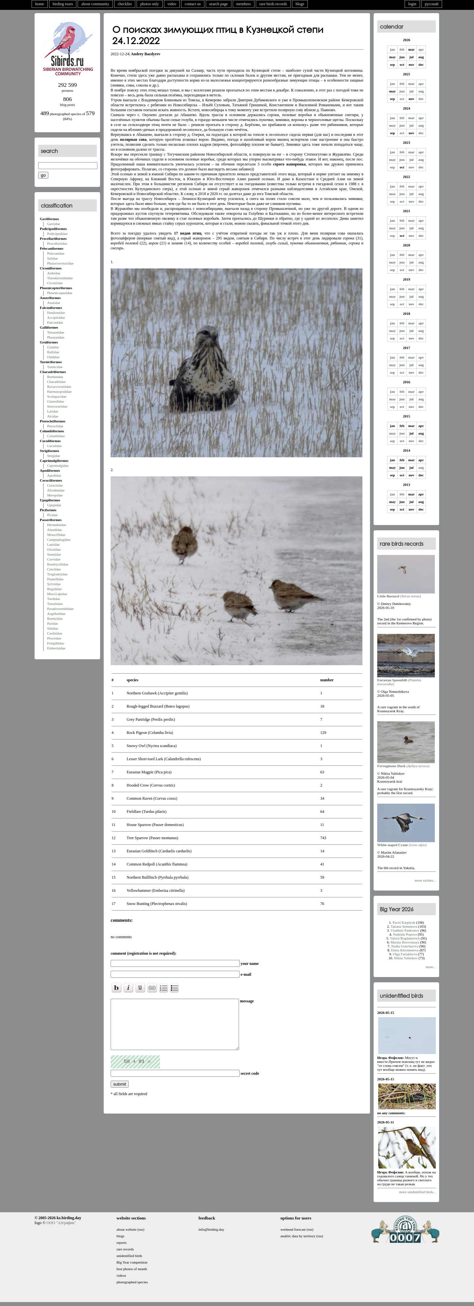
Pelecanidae (56, 253)
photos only (149, 4)
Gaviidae (53, 224)
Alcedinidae (56, 490)
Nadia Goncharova (405, 946)
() (406, 594)
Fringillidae (55, 643)
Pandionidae (56, 312)
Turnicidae (55, 367)
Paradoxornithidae (60, 609)
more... (431, 967)
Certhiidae (54, 633)
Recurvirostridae (59, 387)
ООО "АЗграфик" (61, 1222)
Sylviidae (54, 584)
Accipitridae (56, 317)
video (172, 4)
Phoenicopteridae (59, 293)
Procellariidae (57, 243)
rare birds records (273, 4)
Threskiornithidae (60, 278)
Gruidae (53, 347)
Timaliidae (55, 604)
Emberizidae (56, 648)
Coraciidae (55, 485)
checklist (125, 4)
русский (431, 4)
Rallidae (53, 352)
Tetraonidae (55, 332)
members (243, 4)
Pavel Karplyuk (404, 922)
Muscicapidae (57, 594)
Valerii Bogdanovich (405, 938)
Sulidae (52, 258)
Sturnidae (54, 554)
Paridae (52, 623)
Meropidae (55, 495)
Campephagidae (58, 539)
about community (95, 4)
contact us (192, 4)
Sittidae (52, 628)
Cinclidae (54, 569)
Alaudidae (54, 530)
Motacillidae (56, 535)
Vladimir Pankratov (404, 930)
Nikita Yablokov (406, 958)
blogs (300, 4)
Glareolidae (55, 401)
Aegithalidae (56, 613)
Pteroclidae (55, 426)
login (412, 4)
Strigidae (53, 456)
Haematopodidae (59, 391)
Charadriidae (56, 382)
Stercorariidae (57, 406)
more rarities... (425, 880)
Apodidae (54, 475)
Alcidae (52, 416)
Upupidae (54, 505)
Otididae (53, 357)
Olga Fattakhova (405, 954)
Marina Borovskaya (404, 942)
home (39, 4)
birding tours (63, 4)
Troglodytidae (57, 574)
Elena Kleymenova (405, 950)
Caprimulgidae (57, 465)
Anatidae (53, 303)
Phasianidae (56, 337)
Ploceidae (54, 638)
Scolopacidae (56, 396)
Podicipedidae (57, 234)
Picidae (52, 515)
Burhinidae (55, 377)
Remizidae (55, 618)
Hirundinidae (56, 525)
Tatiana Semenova (404, 926)
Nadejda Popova (405, 934)
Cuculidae (54, 446)
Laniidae (53, 544)
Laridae (52, 411)
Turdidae (53, 599)
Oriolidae (54, 549)
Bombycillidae (57, 564)
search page (218, 4)
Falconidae (55, 322)
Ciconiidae (55, 283)
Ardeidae (53, 273)
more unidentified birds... (417, 1192)
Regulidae (54, 589)
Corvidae (53, 559)
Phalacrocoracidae (60, 263)
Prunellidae (55, 579)
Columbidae (56, 436)
